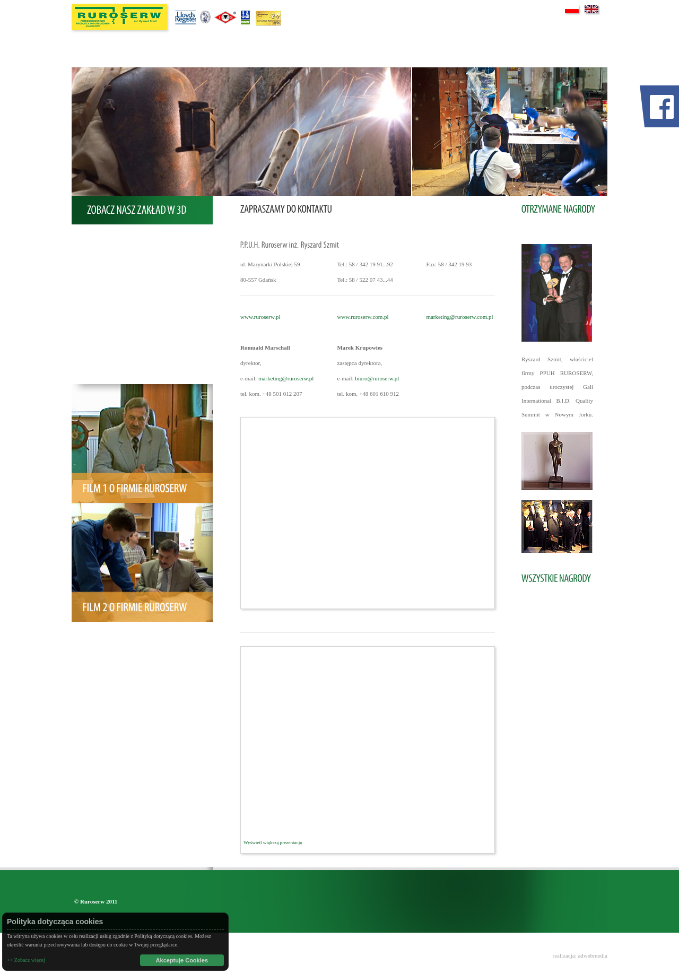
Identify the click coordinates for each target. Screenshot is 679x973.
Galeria (110, 349)
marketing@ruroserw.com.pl (459, 317)
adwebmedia (592, 955)
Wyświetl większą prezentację (272, 842)
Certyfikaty (115, 327)
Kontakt (111, 372)
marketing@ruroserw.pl (286, 378)
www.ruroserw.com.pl (362, 317)
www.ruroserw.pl (260, 317)
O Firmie (112, 235)
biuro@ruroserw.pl (377, 378)
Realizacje (113, 281)
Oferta (109, 258)
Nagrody (112, 304)
